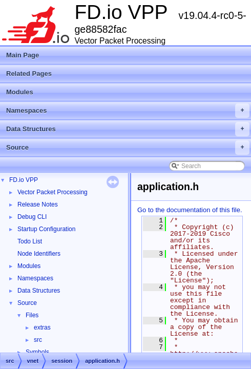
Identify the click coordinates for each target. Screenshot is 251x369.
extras (42, 327)
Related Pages (29, 73)
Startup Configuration (46, 229)
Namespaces (127, 111)
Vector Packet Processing (52, 192)
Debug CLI (32, 216)
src (38, 339)
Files (32, 315)
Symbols (37, 352)
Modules (19, 92)
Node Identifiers (38, 253)
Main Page (22, 55)
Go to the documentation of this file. (189, 210)
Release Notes (37, 204)
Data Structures (127, 129)
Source (127, 147)
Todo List (29, 241)
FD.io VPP (23, 179)
